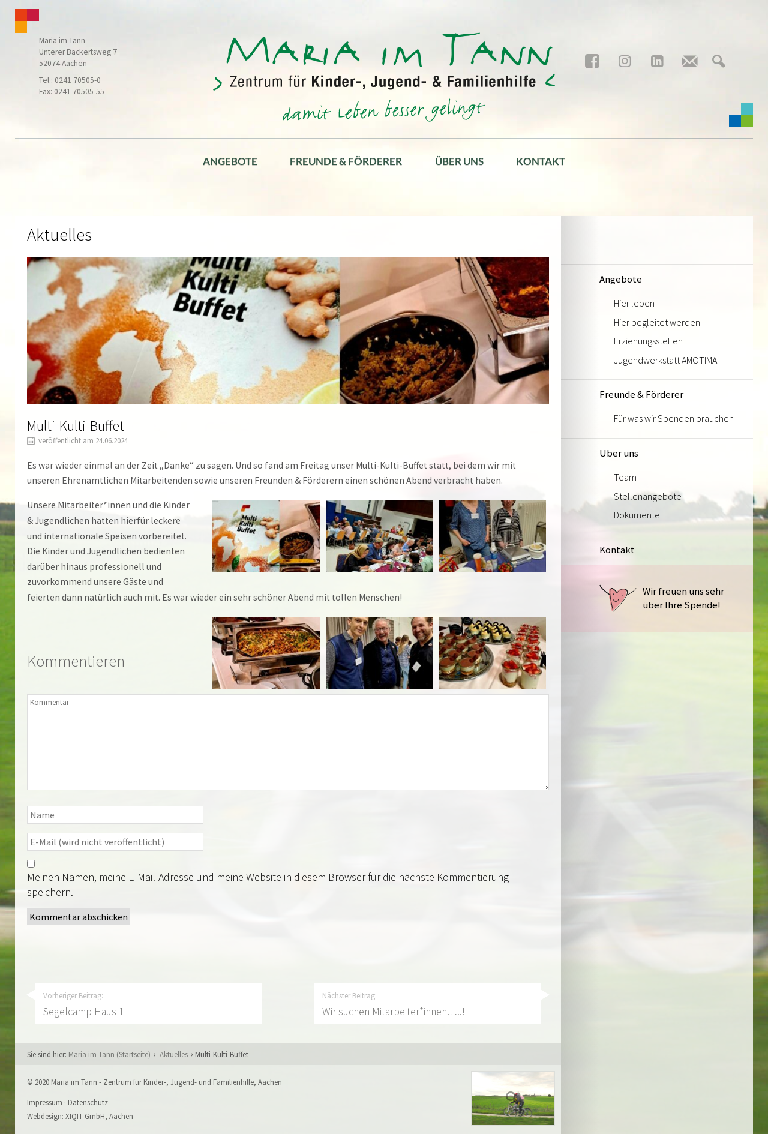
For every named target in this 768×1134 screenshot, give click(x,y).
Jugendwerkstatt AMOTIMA (665, 360)
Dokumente (637, 515)
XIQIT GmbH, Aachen (99, 1116)
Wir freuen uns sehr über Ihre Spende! (661, 598)
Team (625, 477)
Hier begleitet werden (657, 322)
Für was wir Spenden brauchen (674, 418)
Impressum (44, 1102)
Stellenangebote (648, 496)
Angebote (230, 161)
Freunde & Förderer (346, 161)
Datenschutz (88, 1102)
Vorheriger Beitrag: (148, 1004)
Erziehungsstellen (648, 341)
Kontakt (540, 161)
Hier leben (634, 303)
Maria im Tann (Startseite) (109, 1054)
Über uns (459, 161)
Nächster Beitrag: (427, 1004)
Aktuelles (174, 1054)
